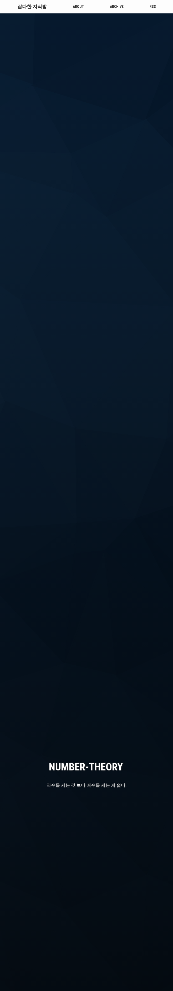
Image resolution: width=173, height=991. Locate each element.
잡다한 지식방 (32, 6)
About (78, 6)
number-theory (86, 626)
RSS (153, 6)
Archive (117, 6)
